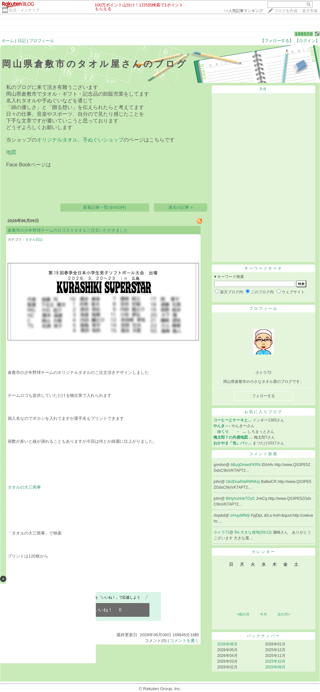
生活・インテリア (24, 10)
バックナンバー (263, 636)
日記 (22, 40)
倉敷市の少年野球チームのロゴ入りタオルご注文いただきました (68, 230)
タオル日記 (34, 239)
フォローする (263, 396)
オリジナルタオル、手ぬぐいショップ (80, 139)
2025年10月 (275, 661)
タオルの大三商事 (24, 487)
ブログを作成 (285, 11)
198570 (304, 34)
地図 (11, 152)
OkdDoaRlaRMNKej (243, 481)
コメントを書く (184, 640)
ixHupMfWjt (240, 515)
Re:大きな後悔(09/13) (253, 532)
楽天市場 (309, 11)
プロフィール (41, 40)
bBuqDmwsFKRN (246, 465)
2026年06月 (227, 644)
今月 (263, 614)
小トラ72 (221, 532)
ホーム (8, 40)
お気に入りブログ (263, 412)
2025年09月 (275, 667)
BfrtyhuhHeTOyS (241, 498)
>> (243, 11)
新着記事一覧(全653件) (104, 207)
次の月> (284, 614)
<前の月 (243, 614)
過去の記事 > (180, 207)
